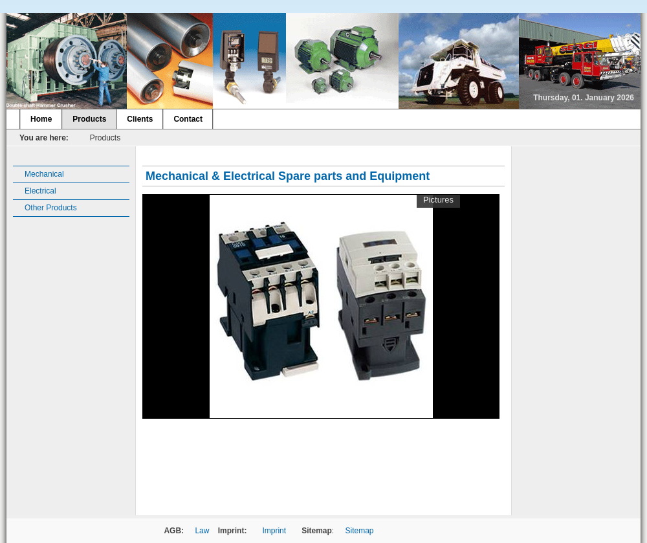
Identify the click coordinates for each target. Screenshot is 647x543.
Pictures (438, 200)
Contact (188, 119)
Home (41, 119)
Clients (140, 119)
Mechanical (44, 174)
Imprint (274, 530)
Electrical (40, 190)
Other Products (51, 207)
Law (202, 530)
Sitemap (359, 530)
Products (89, 119)
